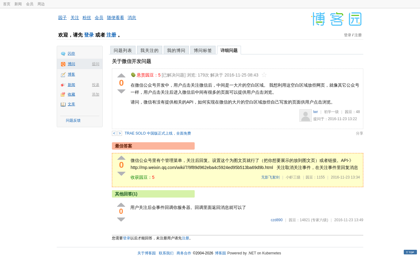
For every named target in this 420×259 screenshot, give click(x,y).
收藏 (71, 94)
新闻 (18, 4)
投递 (95, 85)
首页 (6, 4)
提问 (95, 64)
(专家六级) (319, 220)
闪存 (71, 53)
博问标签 (203, 50)
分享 (359, 133)
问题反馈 (73, 120)
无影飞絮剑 (270, 177)
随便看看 (115, 17)
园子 (62, 17)
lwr (315, 112)
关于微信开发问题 (131, 61)
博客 (71, 74)
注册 (111, 34)
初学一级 (331, 112)
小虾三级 (293, 177)
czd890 (277, 220)
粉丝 (86, 17)
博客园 (220, 253)
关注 (75, 17)
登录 (89, 34)
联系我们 (166, 253)
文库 (71, 104)
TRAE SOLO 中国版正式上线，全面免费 (158, 133)
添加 (95, 94)
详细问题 (229, 50)
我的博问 (176, 50)
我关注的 (149, 50)
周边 (41, 4)
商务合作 (184, 253)
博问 (71, 64)
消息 (132, 17)
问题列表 (123, 50)
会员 (29, 4)
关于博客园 (146, 253)
